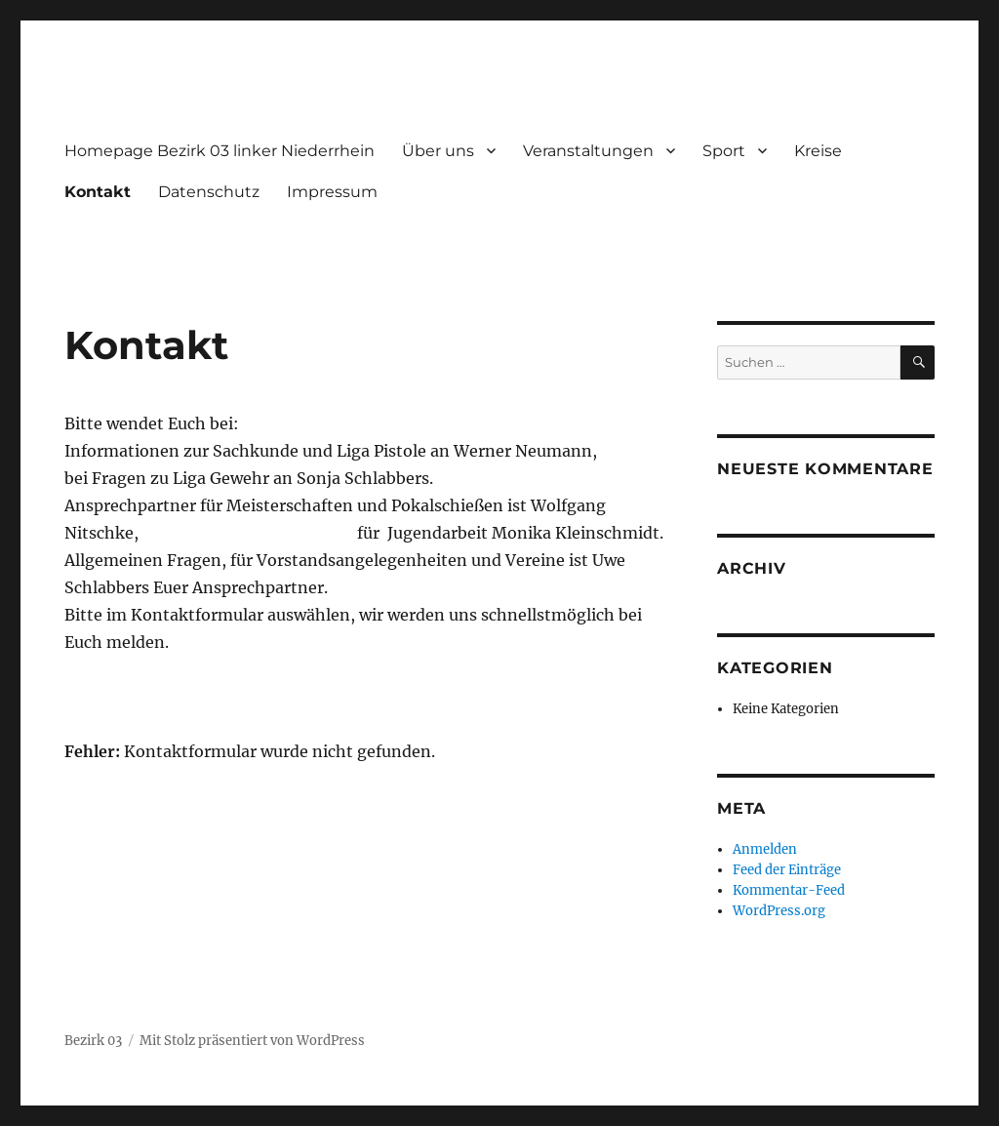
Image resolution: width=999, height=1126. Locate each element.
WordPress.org (779, 911)
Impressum (332, 191)
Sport (723, 150)
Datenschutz (209, 191)
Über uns (438, 150)
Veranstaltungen (588, 150)
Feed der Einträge (787, 870)
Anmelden (765, 849)
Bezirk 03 (93, 1040)
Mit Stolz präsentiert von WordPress (252, 1040)
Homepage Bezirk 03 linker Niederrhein (219, 150)
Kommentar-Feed (789, 890)
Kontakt (97, 191)
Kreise (818, 150)
